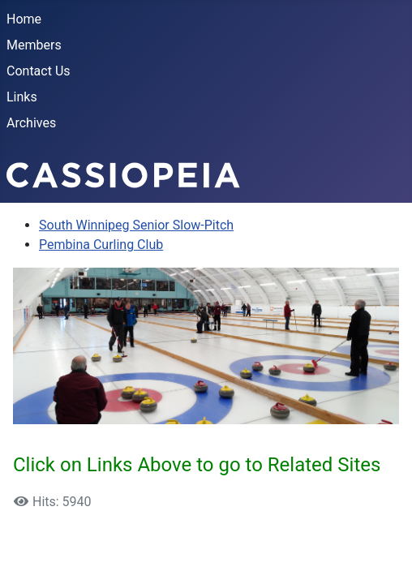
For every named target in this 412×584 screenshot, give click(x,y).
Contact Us (38, 71)
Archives (31, 123)
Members (34, 45)
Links (21, 97)
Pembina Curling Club (101, 244)
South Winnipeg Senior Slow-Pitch (136, 225)
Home (23, 19)
